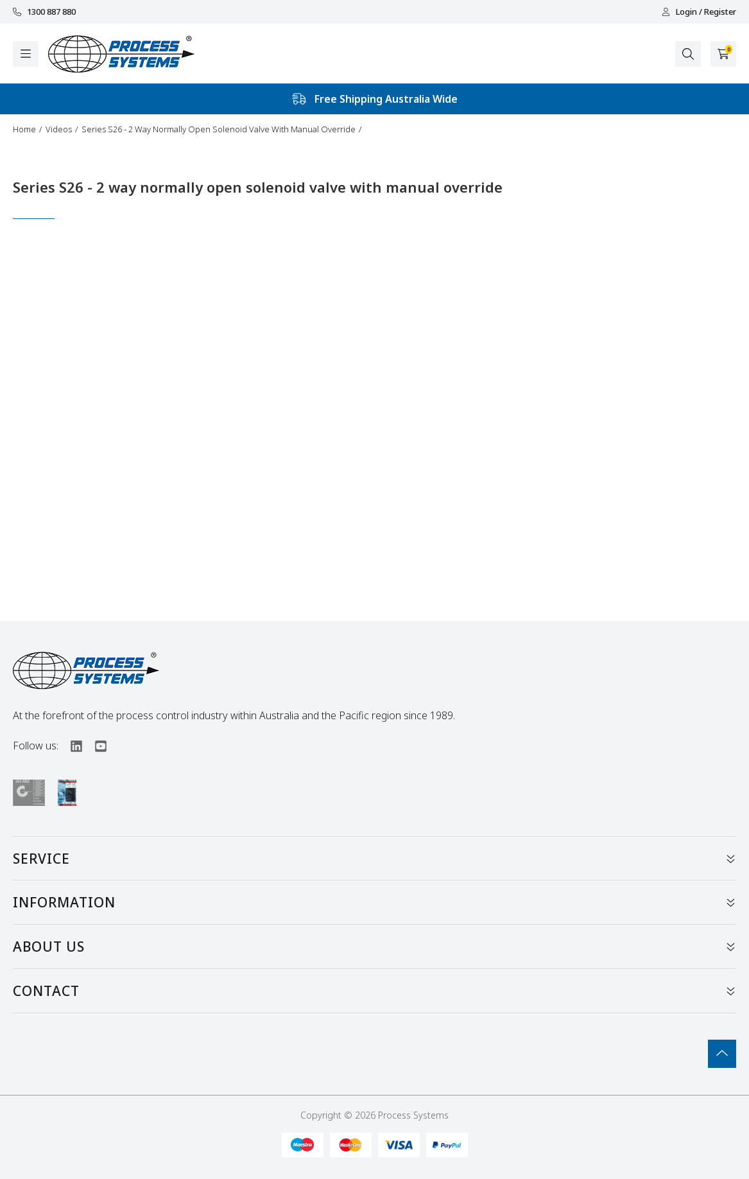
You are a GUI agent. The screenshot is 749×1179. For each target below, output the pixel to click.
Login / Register (699, 12)
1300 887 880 (44, 12)
